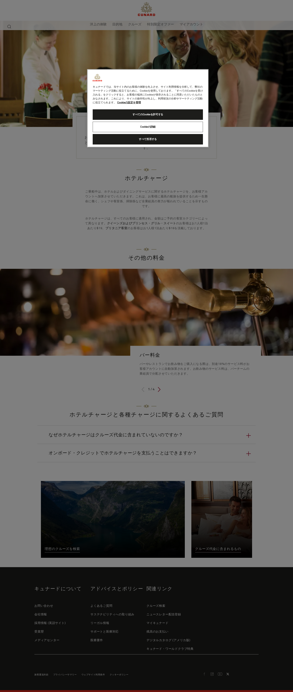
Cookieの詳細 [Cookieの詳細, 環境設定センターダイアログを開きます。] (147, 127)
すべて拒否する (148, 139)
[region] (148, 108)
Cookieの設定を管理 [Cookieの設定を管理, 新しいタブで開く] (129, 102)
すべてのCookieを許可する (147, 114)
